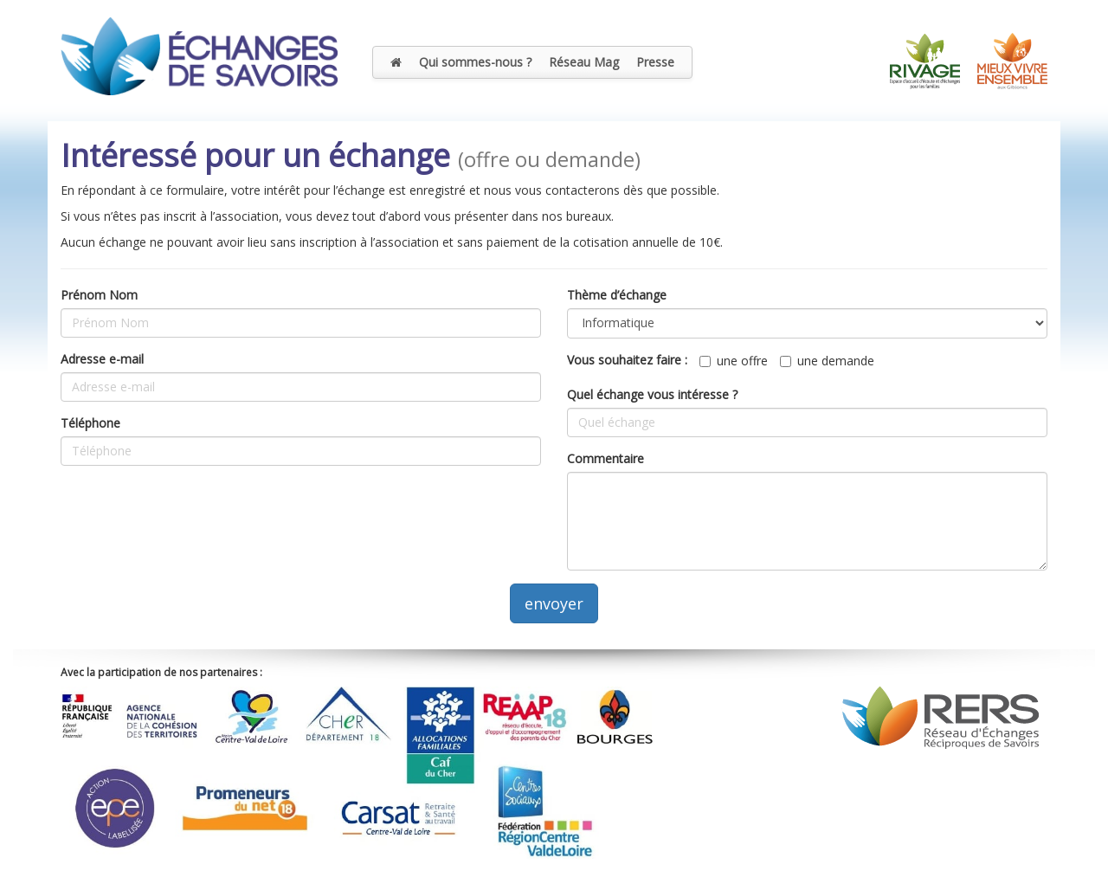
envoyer (554, 603)
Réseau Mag (584, 62)
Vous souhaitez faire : (627, 359)
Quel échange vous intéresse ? (652, 394)
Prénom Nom (99, 295)
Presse (655, 62)
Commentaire (605, 458)
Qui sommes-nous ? (475, 62)
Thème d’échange (617, 295)
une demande (827, 360)
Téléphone (90, 423)
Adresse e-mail (102, 359)
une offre (733, 360)
